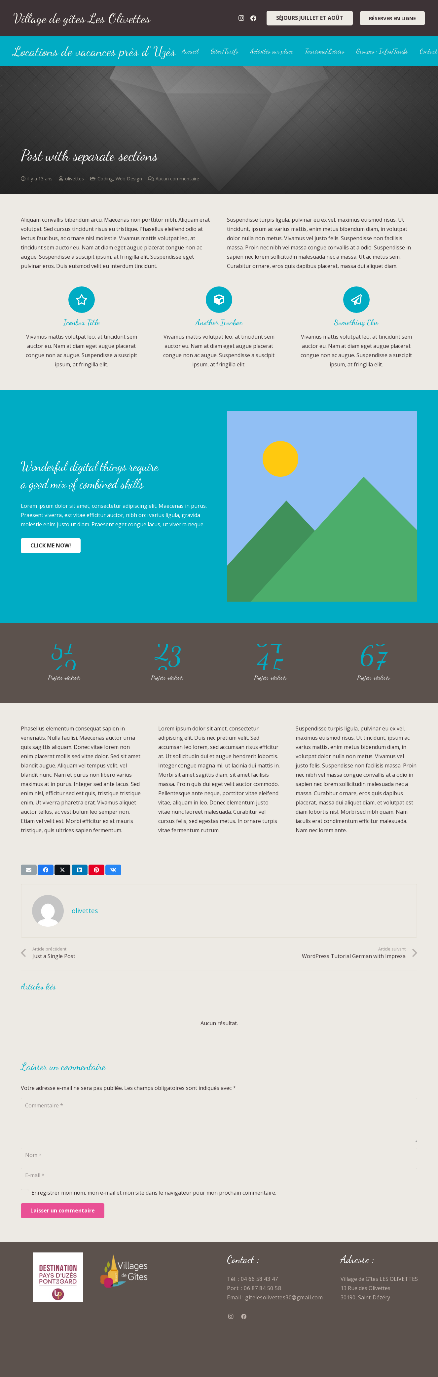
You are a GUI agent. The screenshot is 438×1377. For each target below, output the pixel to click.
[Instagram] (241, 18)
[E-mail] (219, 1175)
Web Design (129, 178)
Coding (105, 178)
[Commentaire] (219, 1120)
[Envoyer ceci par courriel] (29, 870)
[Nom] (219, 1155)
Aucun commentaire (177, 178)
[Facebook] (253, 18)
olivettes (74, 178)
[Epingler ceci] (96, 870)
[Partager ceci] (46, 870)
